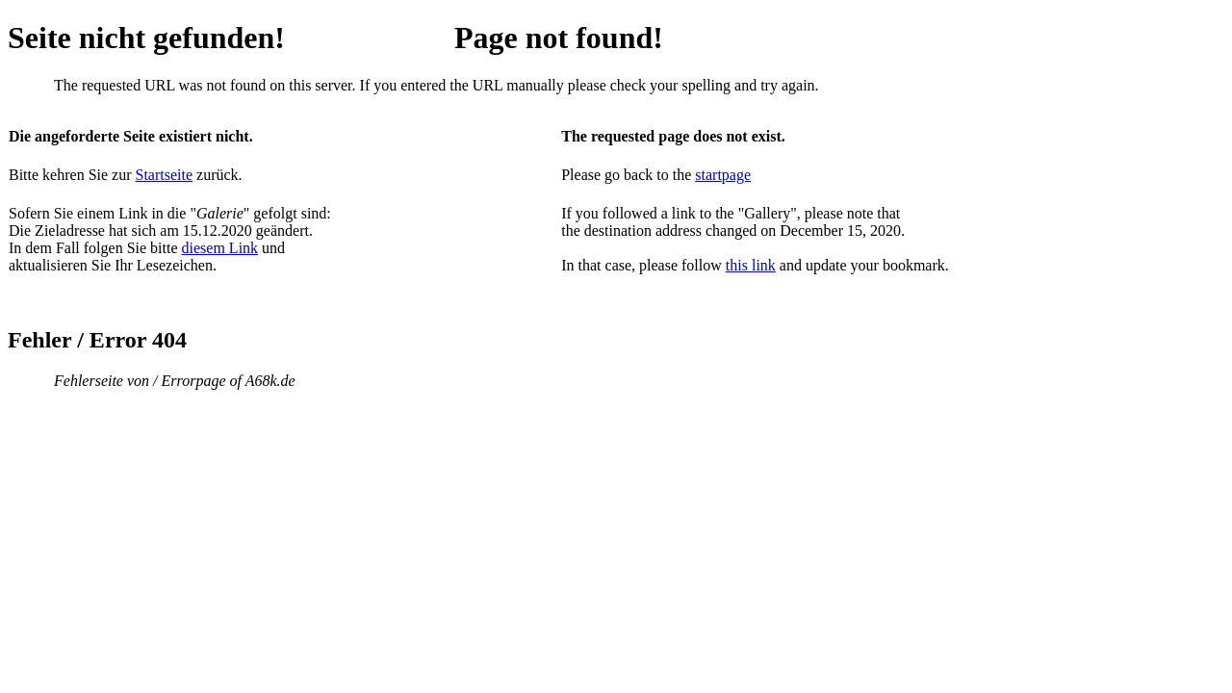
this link (751, 265)
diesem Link (220, 248)
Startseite (164, 175)
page (736, 175)
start (708, 175)
